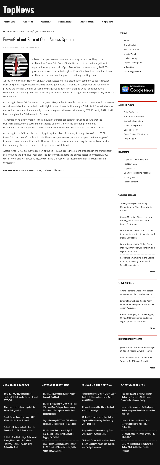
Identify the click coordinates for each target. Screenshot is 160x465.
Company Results (87, 21)
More (152, 271)
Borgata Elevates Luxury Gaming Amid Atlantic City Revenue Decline (97, 432)
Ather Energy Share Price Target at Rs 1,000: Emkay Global (19, 408)
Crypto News (107, 21)
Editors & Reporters (133, 125)
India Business (26, 170)
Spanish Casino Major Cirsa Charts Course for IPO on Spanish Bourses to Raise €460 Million (99, 397)
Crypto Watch (130, 53)
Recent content (131, 181)
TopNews (18, 9)
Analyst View (9, 21)
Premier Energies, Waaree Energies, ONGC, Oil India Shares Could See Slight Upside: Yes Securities (137, 318)
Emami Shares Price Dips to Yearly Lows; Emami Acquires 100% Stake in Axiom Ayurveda (137, 304)
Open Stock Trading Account (137, 172)
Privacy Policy (130, 138)
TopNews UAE (130, 163)
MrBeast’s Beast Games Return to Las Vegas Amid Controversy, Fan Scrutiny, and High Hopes (97, 420)
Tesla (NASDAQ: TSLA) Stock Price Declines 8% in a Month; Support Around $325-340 (20, 397)
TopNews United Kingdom (136, 159)
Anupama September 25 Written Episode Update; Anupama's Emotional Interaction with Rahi (138, 410)
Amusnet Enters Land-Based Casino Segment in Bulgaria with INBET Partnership (135, 424)
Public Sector (58, 170)
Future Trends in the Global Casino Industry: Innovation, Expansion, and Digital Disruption (137, 234)
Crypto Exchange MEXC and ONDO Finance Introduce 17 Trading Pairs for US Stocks (60, 422)
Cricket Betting (130, 58)
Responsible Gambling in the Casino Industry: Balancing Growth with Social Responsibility (137, 261)
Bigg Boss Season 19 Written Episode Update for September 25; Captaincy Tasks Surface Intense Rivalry (136, 397)
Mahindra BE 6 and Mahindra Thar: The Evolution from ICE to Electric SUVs (19, 428)
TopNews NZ (130, 168)
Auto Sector (28, 21)
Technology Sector (132, 71)
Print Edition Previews (134, 116)
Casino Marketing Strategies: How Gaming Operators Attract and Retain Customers (136, 220)
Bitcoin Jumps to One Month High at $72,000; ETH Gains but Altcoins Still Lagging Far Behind (58, 434)
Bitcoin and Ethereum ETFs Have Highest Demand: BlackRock (59, 395)
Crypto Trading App (133, 62)
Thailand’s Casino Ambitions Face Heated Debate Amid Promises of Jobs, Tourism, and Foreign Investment (98, 444)
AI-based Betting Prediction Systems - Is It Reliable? (138, 435)
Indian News (129, 67)
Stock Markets (130, 45)
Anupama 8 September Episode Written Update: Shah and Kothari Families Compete (137, 447)
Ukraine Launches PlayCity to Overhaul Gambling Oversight (98, 408)
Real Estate (46, 21)
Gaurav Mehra (11, 47)
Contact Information (133, 120)
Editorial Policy (130, 129)
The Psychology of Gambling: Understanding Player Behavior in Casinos (136, 207)
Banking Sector (65, 21)
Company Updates (42, 170)
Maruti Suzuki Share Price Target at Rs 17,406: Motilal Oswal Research (19, 418)
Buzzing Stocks (131, 177)
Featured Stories (131, 49)
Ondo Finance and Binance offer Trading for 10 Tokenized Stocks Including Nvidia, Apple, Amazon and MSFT (59, 447)
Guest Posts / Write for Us (136, 134)
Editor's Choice (131, 112)
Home (6, 31)
